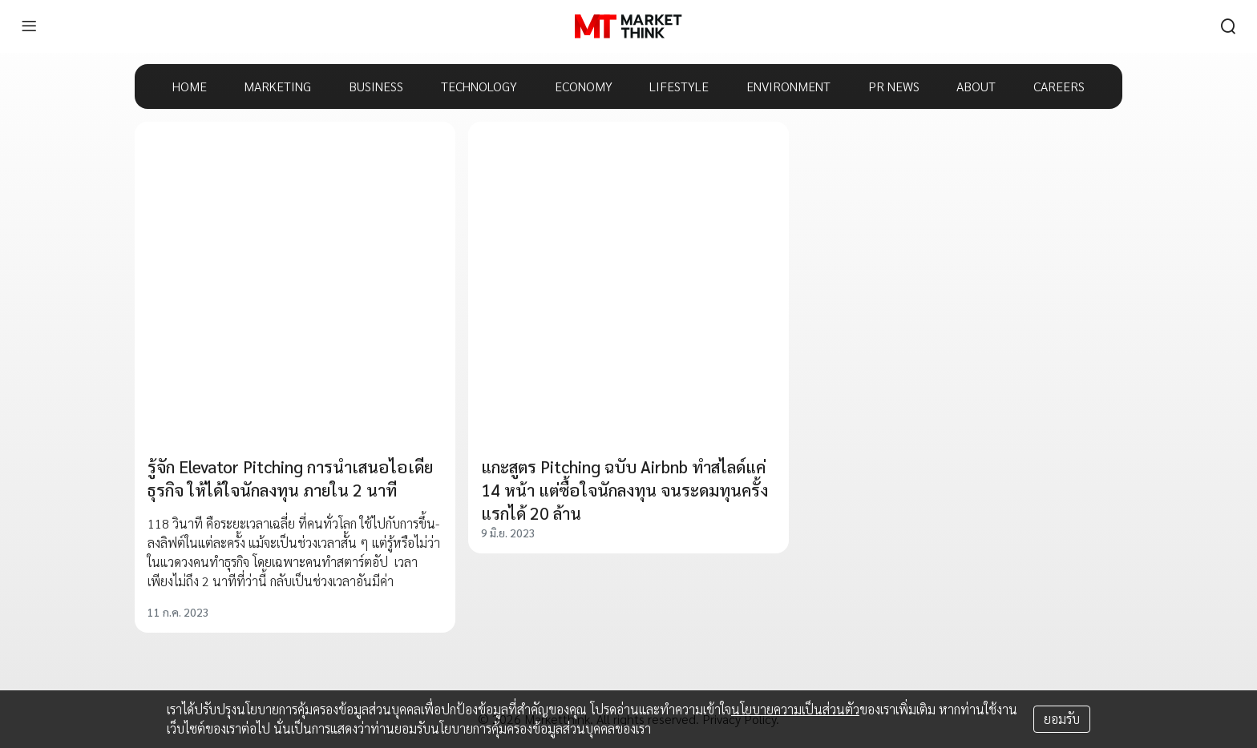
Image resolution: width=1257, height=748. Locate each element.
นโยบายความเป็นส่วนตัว (795, 709)
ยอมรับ (1062, 718)
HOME (189, 86)
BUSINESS (376, 86)
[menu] (29, 26)
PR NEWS (894, 86)
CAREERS (1059, 86)
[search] (1228, 26)
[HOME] (628, 26)
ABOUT (976, 86)
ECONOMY (583, 86)
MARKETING (277, 86)
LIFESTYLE (679, 86)
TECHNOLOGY (479, 86)
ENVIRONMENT (788, 86)
